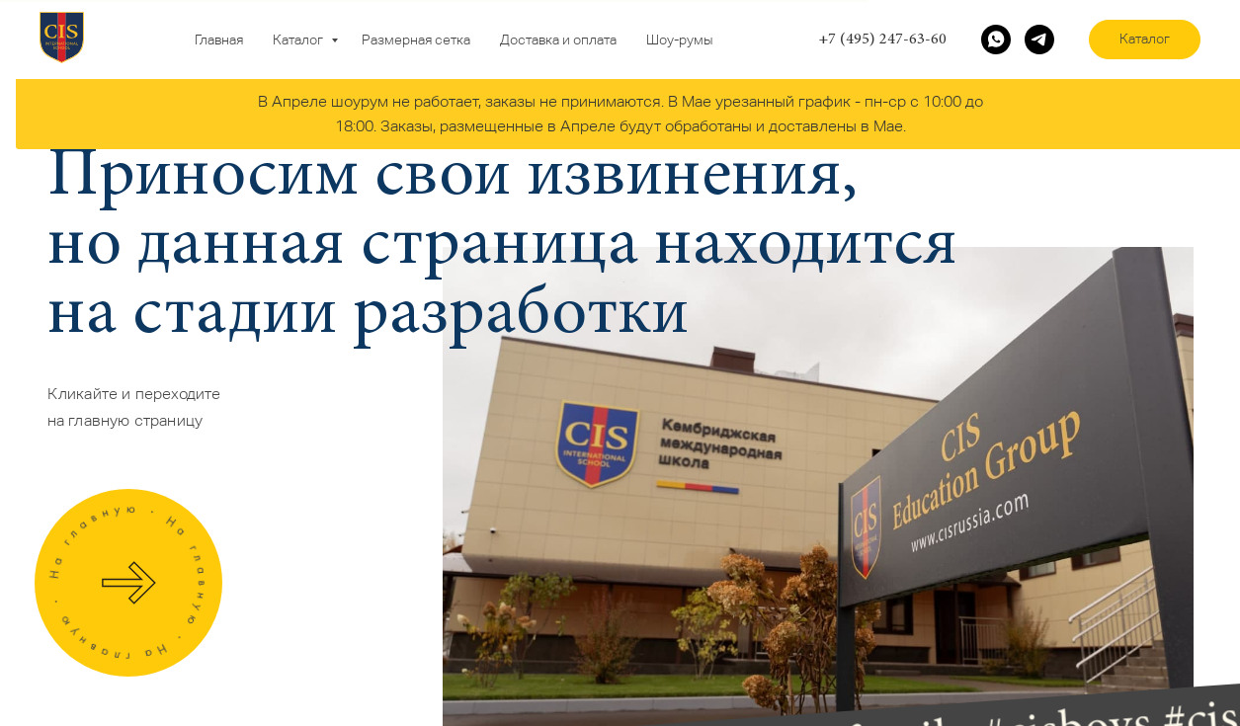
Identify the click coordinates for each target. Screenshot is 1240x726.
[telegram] (1039, 39)
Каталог (299, 39)
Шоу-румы (679, 39)
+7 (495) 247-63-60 (882, 39)
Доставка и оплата (558, 39)
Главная (219, 39)
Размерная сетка (416, 39)
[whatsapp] (996, 39)
